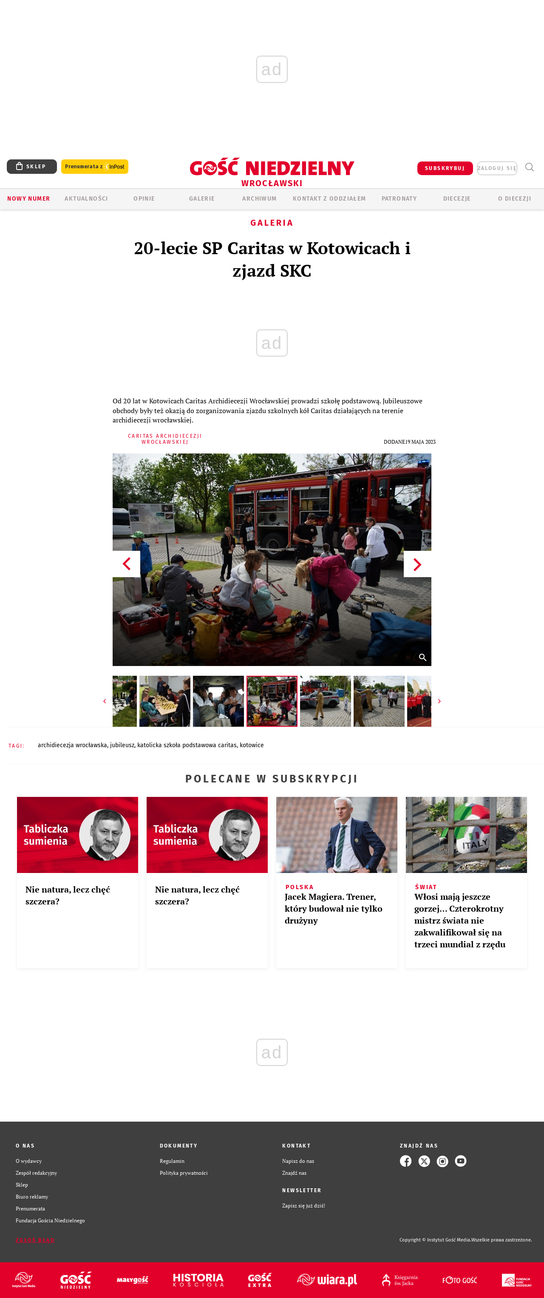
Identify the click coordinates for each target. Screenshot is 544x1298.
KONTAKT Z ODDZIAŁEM (329, 198)
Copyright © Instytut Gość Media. (435, 1240)
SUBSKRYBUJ (445, 168)
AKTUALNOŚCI (86, 198)
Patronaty (399, 198)
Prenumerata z (95, 167)
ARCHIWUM (259, 198)
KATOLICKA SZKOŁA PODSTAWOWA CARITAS (187, 745)
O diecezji (514, 198)
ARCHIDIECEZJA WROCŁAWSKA (72, 745)
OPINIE (144, 198)
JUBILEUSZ (122, 745)
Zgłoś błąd (35, 1240)
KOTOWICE (252, 745)
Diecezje (457, 198)
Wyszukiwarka (529, 167)
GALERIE (202, 198)
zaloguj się (497, 168)
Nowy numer (28, 198)
